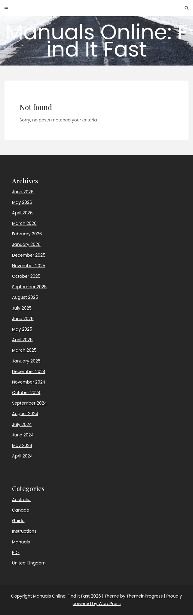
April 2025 (22, 340)
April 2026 (22, 213)
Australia (21, 500)
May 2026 (22, 202)
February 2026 (27, 234)
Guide (18, 521)
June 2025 (22, 319)
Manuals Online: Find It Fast (96, 40)
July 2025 (22, 308)
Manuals (21, 542)
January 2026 (26, 244)
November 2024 (28, 382)
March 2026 (24, 223)
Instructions (24, 531)
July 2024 (22, 424)
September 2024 (29, 403)
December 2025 (28, 255)
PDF (16, 552)
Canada (20, 510)
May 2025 (22, 329)
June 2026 (23, 192)
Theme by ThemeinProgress (133, 596)
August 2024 (25, 414)
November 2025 (28, 266)
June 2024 (22, 435)
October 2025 (26, 276)
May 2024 (22, 445)
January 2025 (26, 361)
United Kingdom (29, 563)
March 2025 (24, 350)
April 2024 (22, 456)
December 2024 (28, 372)
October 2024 (26, 393)
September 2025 (29, 287)
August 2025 (25, 297)
